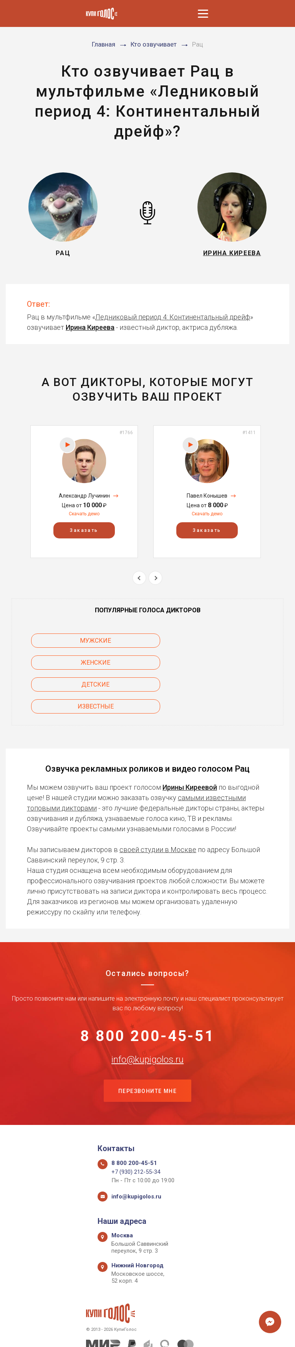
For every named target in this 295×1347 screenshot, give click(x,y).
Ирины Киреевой (189, 743)
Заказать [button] (84, 530)
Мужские (73, 640)
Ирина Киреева (90, 327)
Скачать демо (84, 513)
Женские (222, 640)
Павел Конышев (207, 496)
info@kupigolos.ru (147, 1017)
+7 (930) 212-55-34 (135, 1130)
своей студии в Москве (157, 805)
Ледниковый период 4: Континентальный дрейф (172, 317)
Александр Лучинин (84, 496)
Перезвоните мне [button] (147, 1049)
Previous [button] (139, 578)
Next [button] (155, 578)
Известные (222, 662)
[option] (84, 491)
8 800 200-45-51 (148, 993)
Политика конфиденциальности (144, 1332)
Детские (74, 662)
